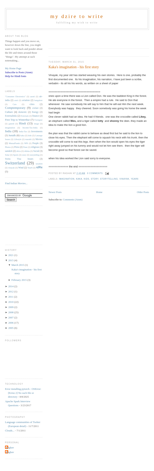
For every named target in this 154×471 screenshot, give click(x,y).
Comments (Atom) (72, 199)
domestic (22, 112)
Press (16, 147)
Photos (8, 147)
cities (31, 104)
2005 (11, 327)
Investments (36, 131)
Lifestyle (17, 139)
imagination (66, 179)
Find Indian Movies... (16, 183)
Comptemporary (15, 107)
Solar (7, 155)
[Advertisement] (95, 38)
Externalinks (11, 116)
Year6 (134, 179)
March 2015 (18, 264)
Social (36, 151)
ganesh (11, 124)
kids (86, 179)
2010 (11, 301)
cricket (35, 108)
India (8, 131)
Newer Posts (55, 192)
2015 (11, 260)
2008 (11, 312)
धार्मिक (39, 167)
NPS (26, 143)
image (36, 124)
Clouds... (9, 430)
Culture (9, 111)
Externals (25, 116)
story (94, 179)
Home (99, 192)
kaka (79, 179)
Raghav (10, 447)
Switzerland (15, 163)
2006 (11, 322)
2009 (11, 307)
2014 (11, 286)
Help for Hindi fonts (15, 76)
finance (35, 116)
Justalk (12, 135)
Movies (39, 139)
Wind (20, 167)
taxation (39, 164)
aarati (32, 96)
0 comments (95, 173)
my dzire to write (77, 16)
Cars (14, 104)
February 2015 (19, 279)
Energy (35, 112)
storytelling (109, 179)
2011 (11, 296)
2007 (11, 317)
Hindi (22, 123)
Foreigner (38, 120)
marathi (28, 139)
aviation (26, 100)
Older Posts (143, 192)
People (35, 143)
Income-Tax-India (29, 128)
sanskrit (8, 151)
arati (16, 100)
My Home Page (13, 68)
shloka (27, 151)
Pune (25, 147)
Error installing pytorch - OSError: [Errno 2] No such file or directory (23, 392)
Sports (15, 155)
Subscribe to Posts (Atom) (18, 72)
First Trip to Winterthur (17, 119)
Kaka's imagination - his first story (74, 67)
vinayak (124, 179)
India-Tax (23, 131)
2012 (11, 291)
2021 (11, 255)
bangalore (38, 100)
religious (35, 147)
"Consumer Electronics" (15, 96)
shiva (18, 151)
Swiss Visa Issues (19, 159)
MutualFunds (14, 143)
